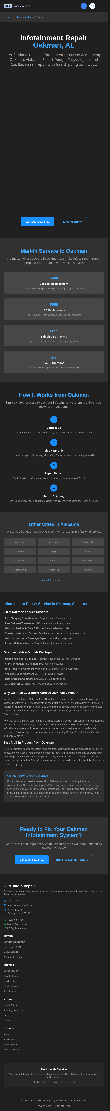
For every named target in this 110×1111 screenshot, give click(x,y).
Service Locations (12, 1039)
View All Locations (54, 580)
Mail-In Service (11, 951)
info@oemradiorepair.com (20, 905)
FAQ (6, 1015)
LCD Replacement (12, 946)
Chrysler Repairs (11, 976)
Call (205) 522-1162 (37, 221)
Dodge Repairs (11, 970)
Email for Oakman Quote (72, 859)
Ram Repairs (10, 991)
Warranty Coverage (13, 956)
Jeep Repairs (10, 981)
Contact (7, 1020)
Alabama (29, 17)
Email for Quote (72, 222)
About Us (8, 1034)
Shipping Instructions (14, 1010)
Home (7, 17)
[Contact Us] (84, 6)
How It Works (10, 1005)
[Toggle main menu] (101, 6)
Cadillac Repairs (11, 986)
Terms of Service (12, 1049)
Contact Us (13, 900)
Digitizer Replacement (14, 941)
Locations (17, 17)
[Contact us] (92, 6)
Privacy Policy (10, 1044)
